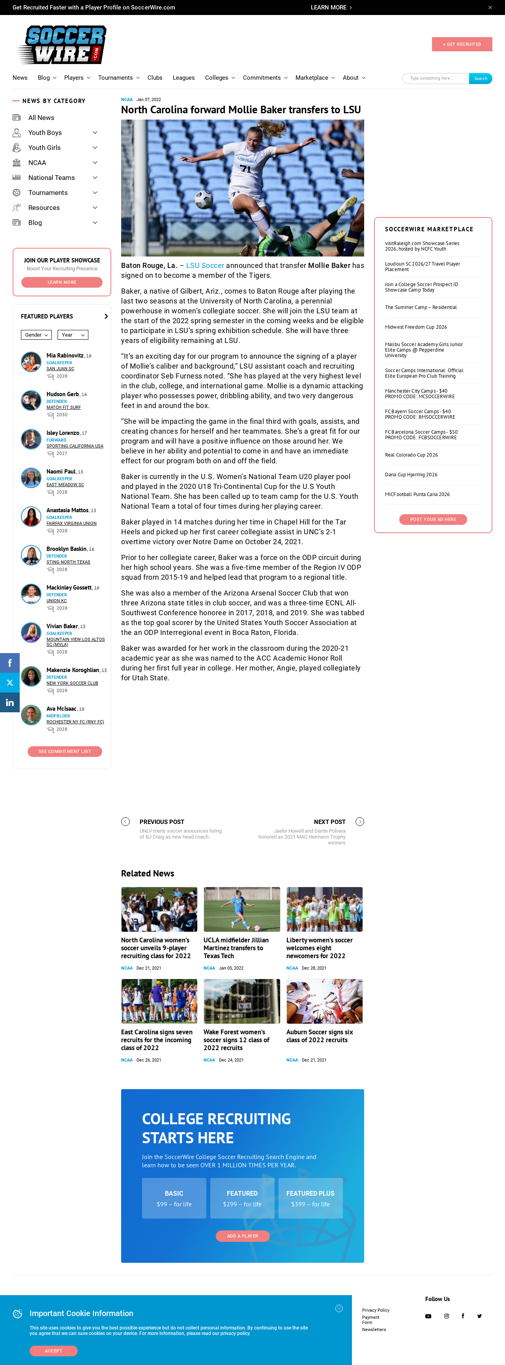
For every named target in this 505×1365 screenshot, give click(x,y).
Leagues (184, 78)
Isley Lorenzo (64, 432)
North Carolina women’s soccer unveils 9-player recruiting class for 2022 (156, 948)
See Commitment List (65, 751)
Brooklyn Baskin (67, 548)
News (20, 78)
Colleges (216, 78)
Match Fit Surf (64, 407)
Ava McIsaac (62, 708)
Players (74, 78)
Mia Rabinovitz (66, 355)
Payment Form (371, 1320)
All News (33, 118)
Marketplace (312, 78)
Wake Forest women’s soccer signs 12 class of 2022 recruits (236, 1040)
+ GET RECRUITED (462, 44)
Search (481, 78)
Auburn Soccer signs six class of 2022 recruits (319, 1036)
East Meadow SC (65, 484)
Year (67, 335)
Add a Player (242, 1236)
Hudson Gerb (63, 394)
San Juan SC (60, 368)
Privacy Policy (375, 1310)
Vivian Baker (63, 626)
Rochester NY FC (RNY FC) (75, 722)
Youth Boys (37, 133)
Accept (53, 1351)
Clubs (155, 78)
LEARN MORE (328, 7)
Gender (33, 335)
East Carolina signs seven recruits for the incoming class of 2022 (157, 1040)
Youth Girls (37, 148)
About (351, 78)
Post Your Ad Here (433, 519)
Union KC (57, 600)
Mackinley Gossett (70, 587)
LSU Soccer (205, 265)
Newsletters (374, 1329)
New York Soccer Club (72, 683)
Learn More (62, 282)
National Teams (44, 178)
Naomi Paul (62, 471)
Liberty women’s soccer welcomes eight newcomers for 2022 (319, 948)
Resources (36, 208)
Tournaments (115, 78)
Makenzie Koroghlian (74, 670)
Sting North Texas (68, 562)
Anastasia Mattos (68, 510)
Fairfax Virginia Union (72, 523)
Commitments (262, 78)
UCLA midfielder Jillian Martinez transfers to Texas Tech (236, 948)
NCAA (29, 163)
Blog (44, 78)
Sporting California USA (75, 446)
